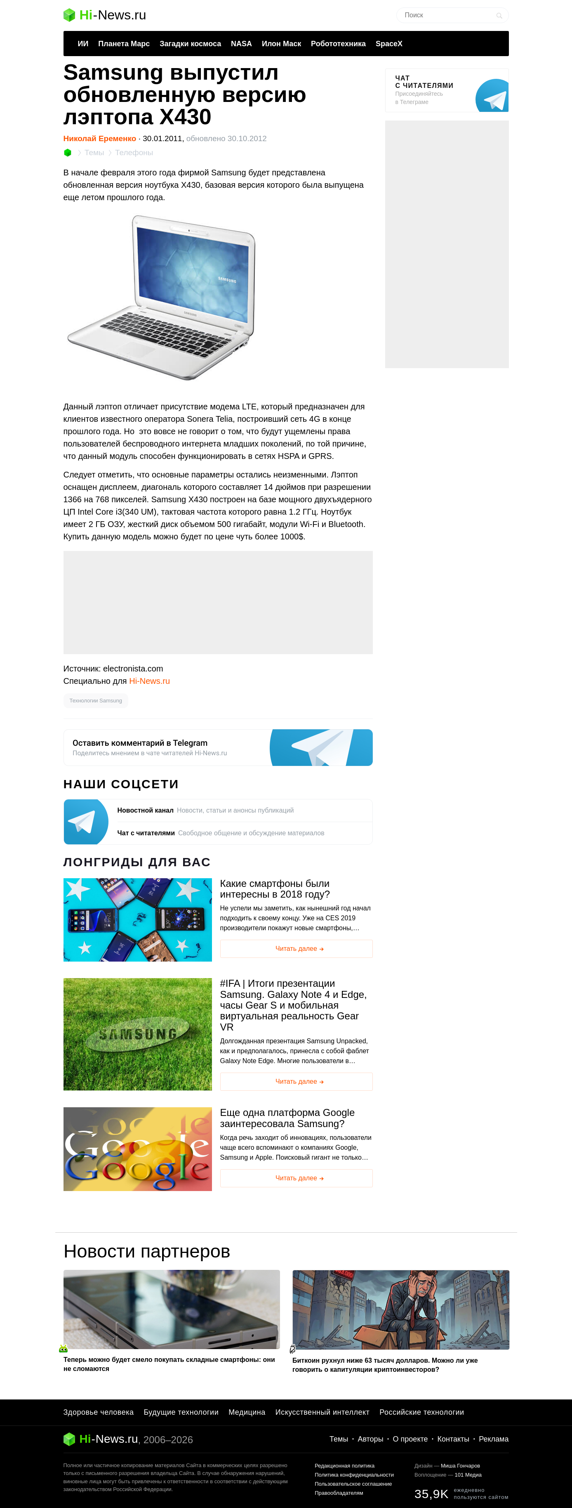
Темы (339, 1439)
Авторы (370, 1439)
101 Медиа (468, 1475)
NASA (241, 44)
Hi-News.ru (149, 680)
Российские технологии (421, 1412)
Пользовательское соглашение (353, 1484)
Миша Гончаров (460, 1466)
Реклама (493, 1439)
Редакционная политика (344, 1466)
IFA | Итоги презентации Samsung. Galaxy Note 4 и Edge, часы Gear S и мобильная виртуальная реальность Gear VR (293, 1005)
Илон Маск (281, 44)
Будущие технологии (181, 1412)
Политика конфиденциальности (354, 1475)
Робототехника (338, 44)
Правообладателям (339, 1493)
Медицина (247, 1412)
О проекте (410, 1439)
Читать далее (300, 949)
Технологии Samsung (96, 700)
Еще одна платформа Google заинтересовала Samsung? (287, 1118)
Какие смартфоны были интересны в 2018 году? (275, 889)
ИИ (83, 44)
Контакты (454, 1439)
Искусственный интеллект (322, 1412)
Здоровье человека (99, 1412)
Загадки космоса (190, 44)
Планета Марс (124, 44)
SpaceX (389, 44)
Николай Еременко (100, 138)
